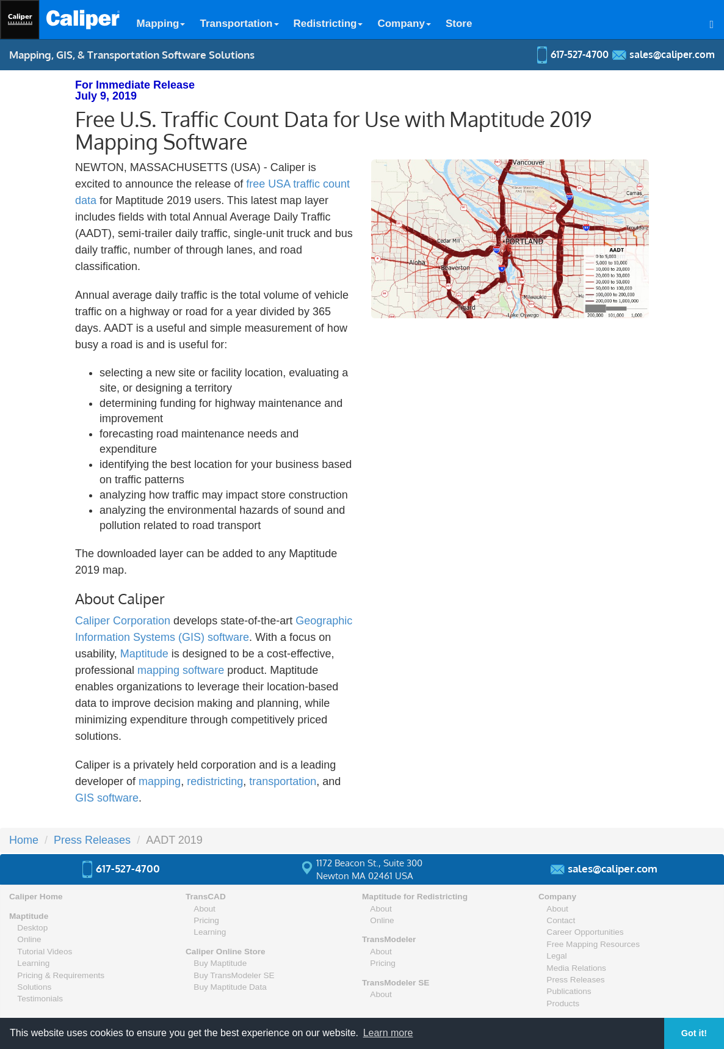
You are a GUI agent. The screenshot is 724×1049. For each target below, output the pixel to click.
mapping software (180, 670)
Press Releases (92, 840)
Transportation (239, 23)
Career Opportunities (584, 932)
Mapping (161, 23)
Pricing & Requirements (60, 975)
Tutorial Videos (44, 951)
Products (562, 1003)
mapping (160, 781)
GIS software (107, 798)
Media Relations (576, 968)
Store (459, 23)
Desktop (32, 927)
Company (403, 23)
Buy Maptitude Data (230, 987)
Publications (568, 991)
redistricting (215, 781)
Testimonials (40, 998)
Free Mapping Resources (593, 944)
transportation (282, 781)
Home (23, 840)
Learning (33, 963)
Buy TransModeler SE (234, 975)
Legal (556, 955)
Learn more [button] (388, 1033)
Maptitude (144, 654)
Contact (560, 920)
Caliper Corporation (122, 621)
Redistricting (328, 23)
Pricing (206, 920)
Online (29, 939)
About (204, 908)
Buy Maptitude (220, 963)
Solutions (34, 987)
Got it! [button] (694, 1033)
